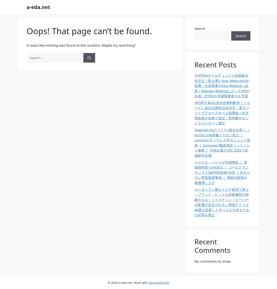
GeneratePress (159, 283)
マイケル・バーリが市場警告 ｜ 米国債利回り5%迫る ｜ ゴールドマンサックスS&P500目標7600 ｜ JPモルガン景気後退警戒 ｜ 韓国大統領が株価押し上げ (222, 172)
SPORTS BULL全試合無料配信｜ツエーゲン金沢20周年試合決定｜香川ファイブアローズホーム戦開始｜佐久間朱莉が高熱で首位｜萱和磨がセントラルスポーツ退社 (222, 112)
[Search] (89, 58)
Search (199, 28)
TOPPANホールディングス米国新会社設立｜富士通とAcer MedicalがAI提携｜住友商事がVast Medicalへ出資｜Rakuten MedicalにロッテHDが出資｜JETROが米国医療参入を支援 (222, 85)
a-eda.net (38, 7)
